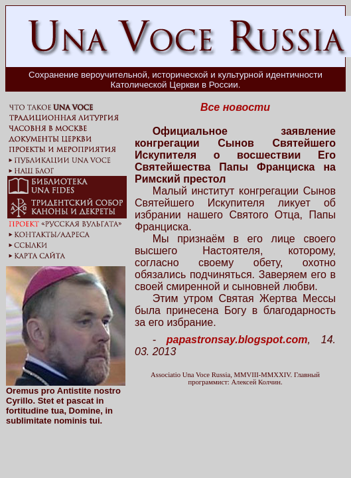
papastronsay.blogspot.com (237, 339)
